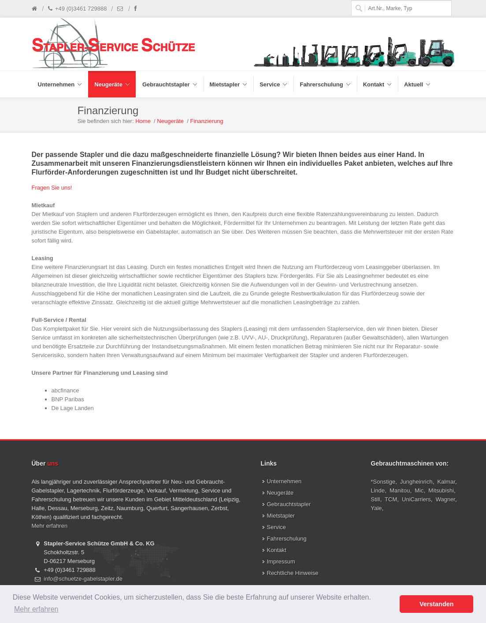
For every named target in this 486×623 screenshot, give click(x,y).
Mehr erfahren (50, 525)
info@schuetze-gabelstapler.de (83, 578)
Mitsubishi (441, 490)
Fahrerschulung (287, 538)
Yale (376, 508)
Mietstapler (281, 515)
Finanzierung (206, 121)
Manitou (400, 490)
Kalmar (446, 481)
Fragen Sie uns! (52, 187)
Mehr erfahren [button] (36, 609)
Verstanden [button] (436, 604)
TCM (391, 499)
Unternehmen (284, 481)
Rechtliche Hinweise (293, 573)
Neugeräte (170, 121)
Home (143, 121)
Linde (378, 490)
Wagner (445, 499)
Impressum (281, 561)
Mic (419, 490)
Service (276, 527)
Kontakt (276, 550)
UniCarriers (416, 499)
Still (375, 499)
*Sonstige (383, 481)
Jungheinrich (416, 481)
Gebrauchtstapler (289, 504)
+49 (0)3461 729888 (77, 8)
